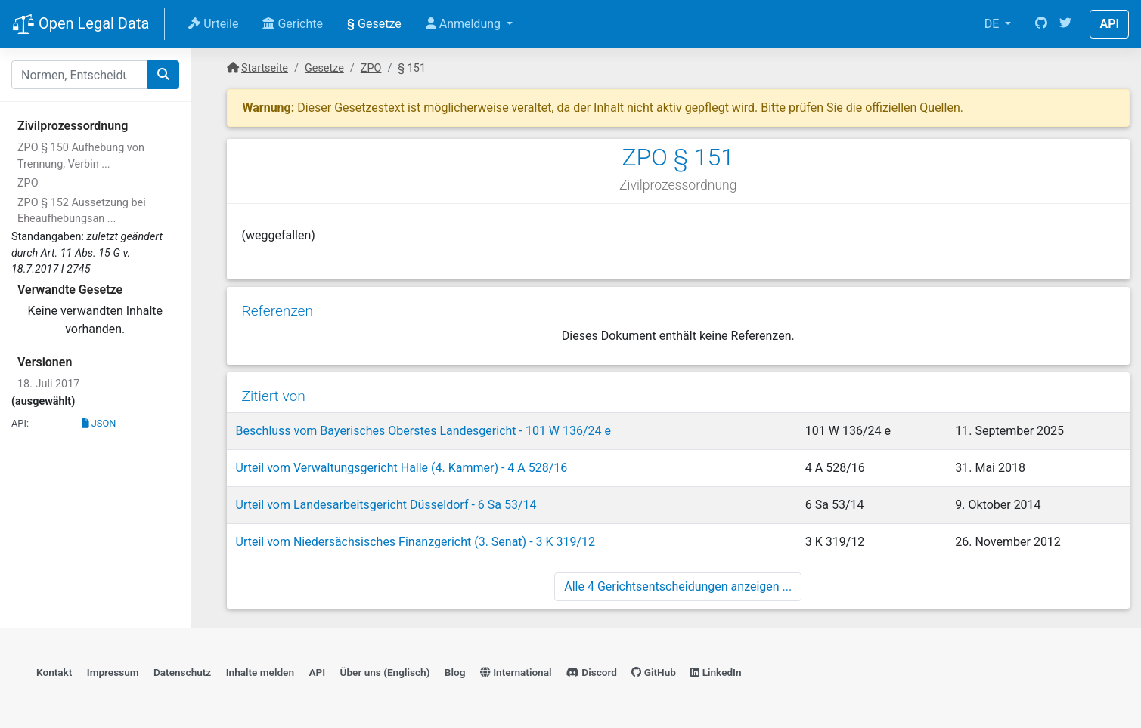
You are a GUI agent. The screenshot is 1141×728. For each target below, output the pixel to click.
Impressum (113, 672)
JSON (99, 423)
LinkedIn (715, 672)
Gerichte (292, 24)
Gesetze (374, 24)
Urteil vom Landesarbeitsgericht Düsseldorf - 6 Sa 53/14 (386, 505)
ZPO (28, 183)
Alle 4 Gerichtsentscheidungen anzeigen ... (678, 586)
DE (993, 24)
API (1109, 24)
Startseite (264, 68)
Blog (455, 672)
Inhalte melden (260, 672)
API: (20, 423)
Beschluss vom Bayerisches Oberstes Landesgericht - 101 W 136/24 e (424, 431)
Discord (591, 672)
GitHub (653, 672)
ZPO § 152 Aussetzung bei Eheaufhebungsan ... (81, 211)
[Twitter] (1065, 24)
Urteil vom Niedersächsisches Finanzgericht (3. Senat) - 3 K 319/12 (416, 542)
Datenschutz (182, 672)
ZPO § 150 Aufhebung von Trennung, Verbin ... (80, 156)
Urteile (213, 24)
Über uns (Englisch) (385, 672)
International (516, 672)
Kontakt (54, 672)
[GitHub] (1041, 24)
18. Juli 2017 (48, 384)
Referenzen (278, 310)
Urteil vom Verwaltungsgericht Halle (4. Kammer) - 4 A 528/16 (402, 468)
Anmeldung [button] (465, 24)
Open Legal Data (80, 25)
